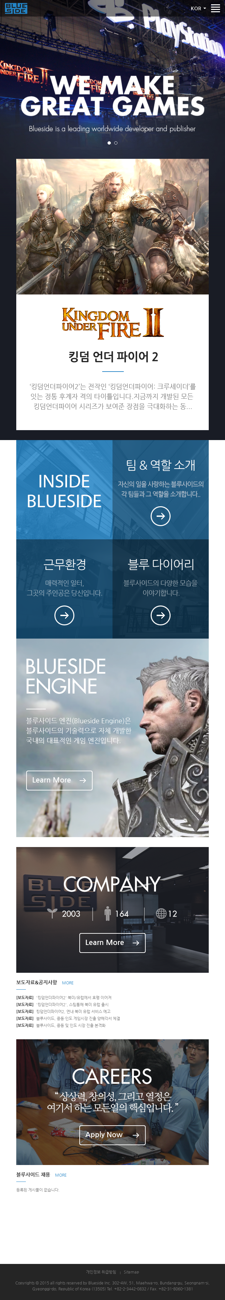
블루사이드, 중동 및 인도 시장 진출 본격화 (61, 1025)
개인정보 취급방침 (101, 1272)
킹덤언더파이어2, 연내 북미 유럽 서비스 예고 (63, 1011)
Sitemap (131, 1272)
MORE (68, 982)
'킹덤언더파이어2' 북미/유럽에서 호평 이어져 (64, 997)
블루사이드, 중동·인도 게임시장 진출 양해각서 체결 (68, 1018)
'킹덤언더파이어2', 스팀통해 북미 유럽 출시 (62, 1004)
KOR (196, 8)
